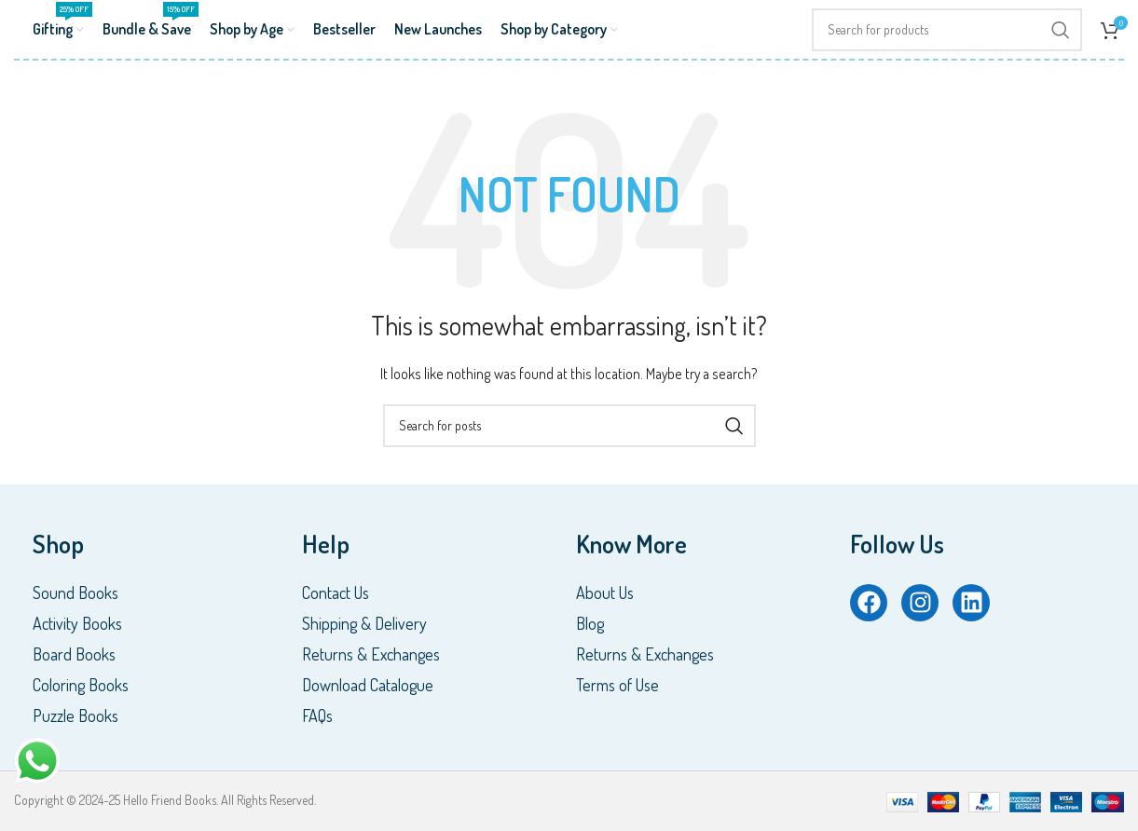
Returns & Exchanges (371, 654)
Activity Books (77, 623)
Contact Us (335, 592)
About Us (605, 592)
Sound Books (75, 592)
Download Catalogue (367, 684)
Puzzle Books (75, 715)
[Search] (947, 29)
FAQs (317, 715)
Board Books (74, 654)
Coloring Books (81, 684)
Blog (590, 623)
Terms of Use (617, 684)
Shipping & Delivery (364, 623)
